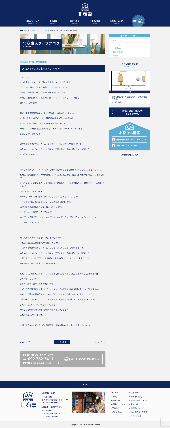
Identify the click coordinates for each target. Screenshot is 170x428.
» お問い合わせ (135, 416)
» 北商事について (136, 408)
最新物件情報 (118, 52)
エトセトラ (117, 44)
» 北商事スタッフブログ (139, 412)
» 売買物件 (115, 408)
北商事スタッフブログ (38, 31)
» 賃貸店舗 (115, 400)
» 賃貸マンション (118, 404)
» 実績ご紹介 (134, 404)
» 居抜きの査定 (135, 397)
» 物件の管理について (138, 400)
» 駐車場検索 (134, 393)
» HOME (114, 393)
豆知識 (115, 56)
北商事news (117, 48)
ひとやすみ (117, 40)
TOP (25, 31)
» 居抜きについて (118, 397)
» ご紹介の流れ (117, 412)
